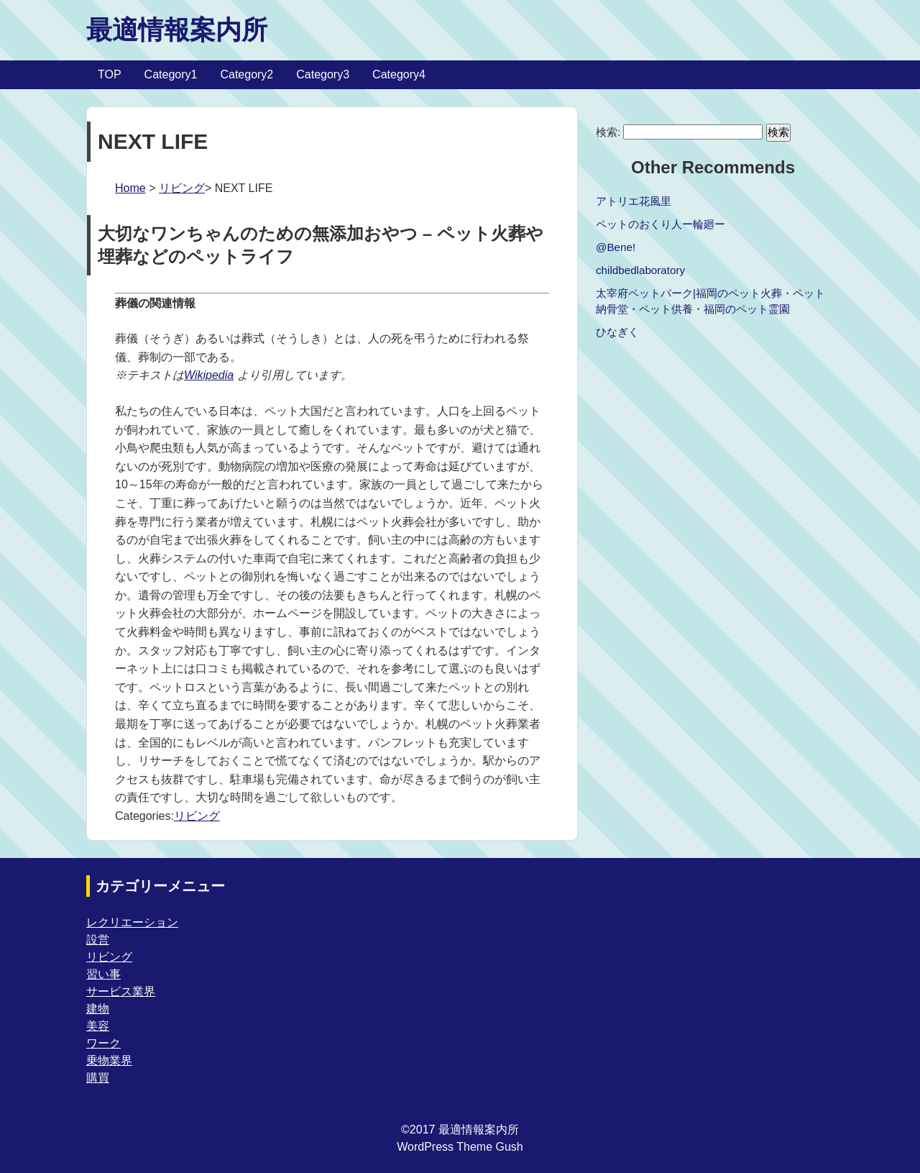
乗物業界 (109, 1060)
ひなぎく (617, 332)
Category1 (171, 74)
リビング (182, 188)
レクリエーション (132, 922)
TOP (109, 74)
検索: (608, 132)
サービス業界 (120, 991)
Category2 (246, 74)
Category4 (399, 74)
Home (130, 188)
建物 (97, 1009)
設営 (97, 940)
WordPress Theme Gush (460, 1147)
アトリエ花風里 (633, 201)
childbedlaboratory (640, 270)
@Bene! (615, 247)
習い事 (103, 974)
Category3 (322, 74)
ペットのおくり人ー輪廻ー (660, 224)
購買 (97, 1078)
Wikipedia (209, 375)
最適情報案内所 (176, 30)
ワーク (103, 1043)
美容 (97, 1026)
